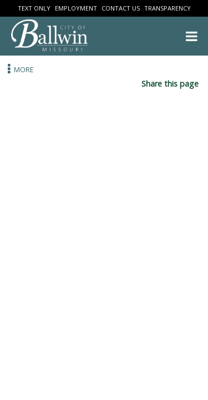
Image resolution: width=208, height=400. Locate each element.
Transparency (167, 8)
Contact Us (121, 8)
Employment (76, 8)
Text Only (34, 8)
